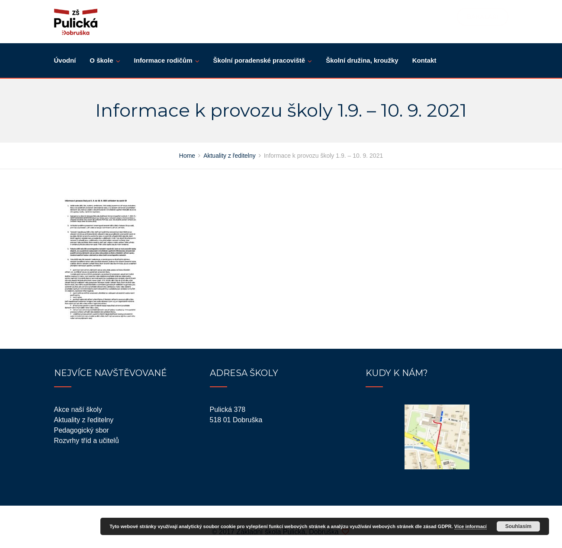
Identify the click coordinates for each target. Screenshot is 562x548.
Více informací (470, 526)
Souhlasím (518, 526)
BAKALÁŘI (482, 17)
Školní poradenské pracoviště (259, 60)
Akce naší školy (78, 409)
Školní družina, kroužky (362, 60)
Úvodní (65, 60)
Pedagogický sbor (81, 430)
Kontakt (424, 60)
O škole (101, 60)
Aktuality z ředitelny (84, 420)
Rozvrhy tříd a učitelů (86, 440)
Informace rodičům (163, 60)
